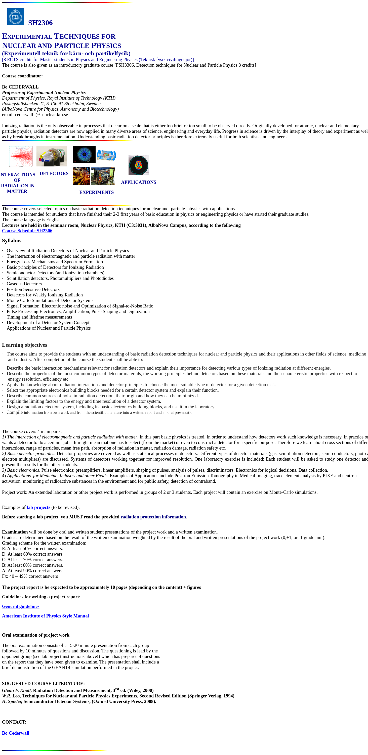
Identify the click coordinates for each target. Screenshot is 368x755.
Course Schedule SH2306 (27, 230)
